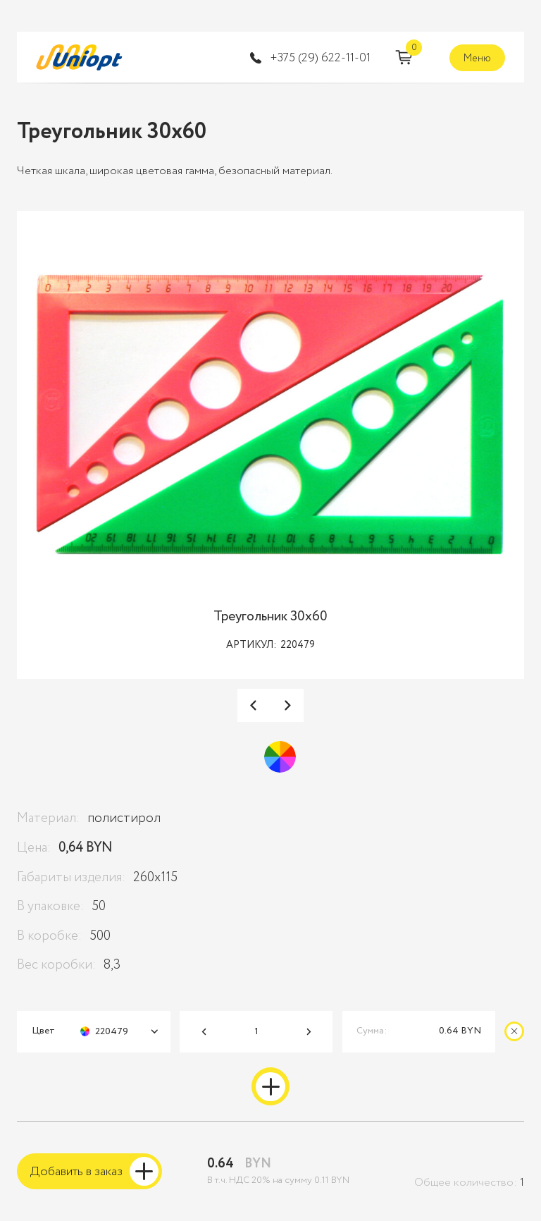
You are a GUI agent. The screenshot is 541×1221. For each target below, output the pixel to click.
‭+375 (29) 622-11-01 (320, 58)
